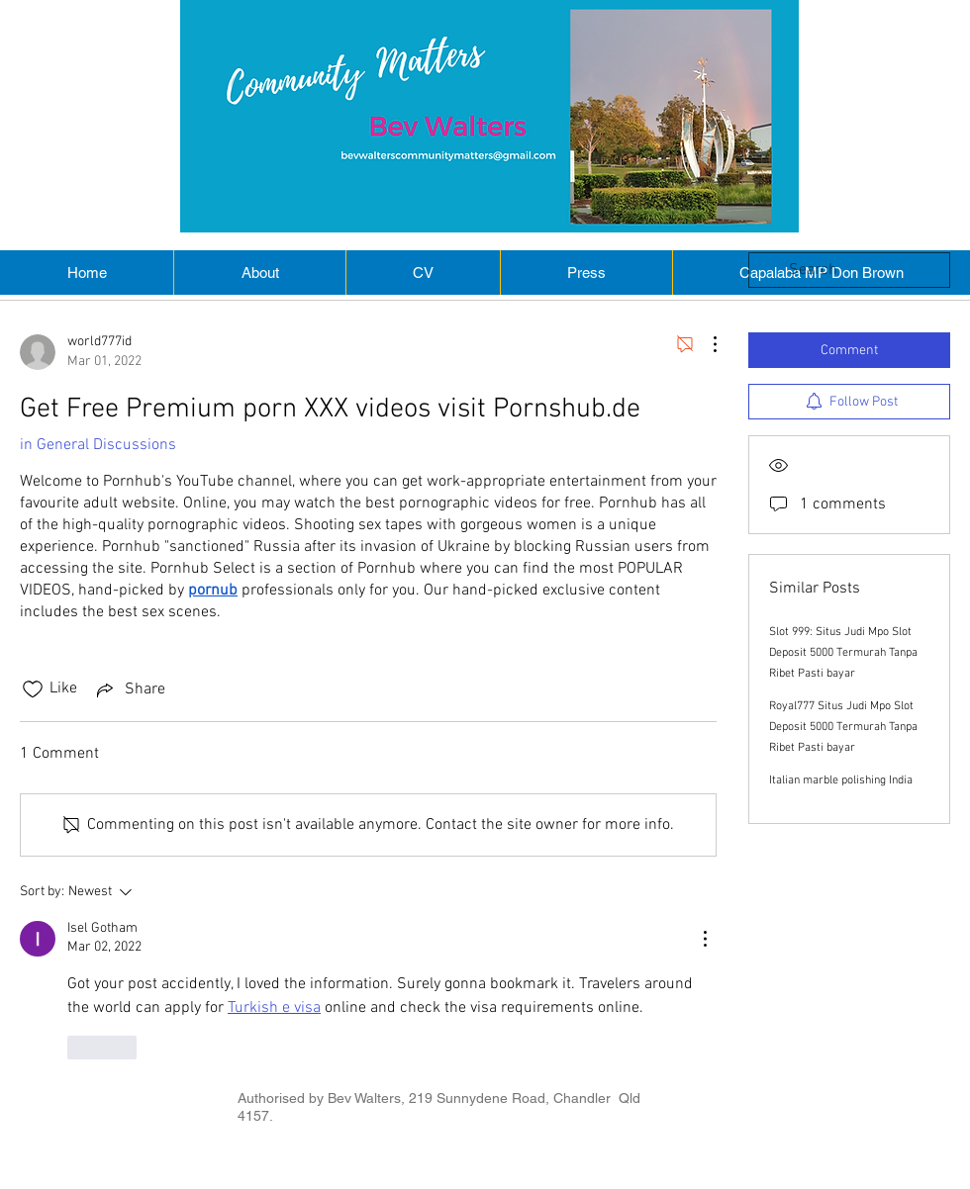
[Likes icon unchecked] (33, 689)
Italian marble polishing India (841, 780)
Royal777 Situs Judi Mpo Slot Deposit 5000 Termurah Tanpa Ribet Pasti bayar (843, 727)
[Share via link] (129, 689)
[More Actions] (705, 344)
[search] (849, 270)
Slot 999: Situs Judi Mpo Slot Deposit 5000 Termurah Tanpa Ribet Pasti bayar (843, 653)
